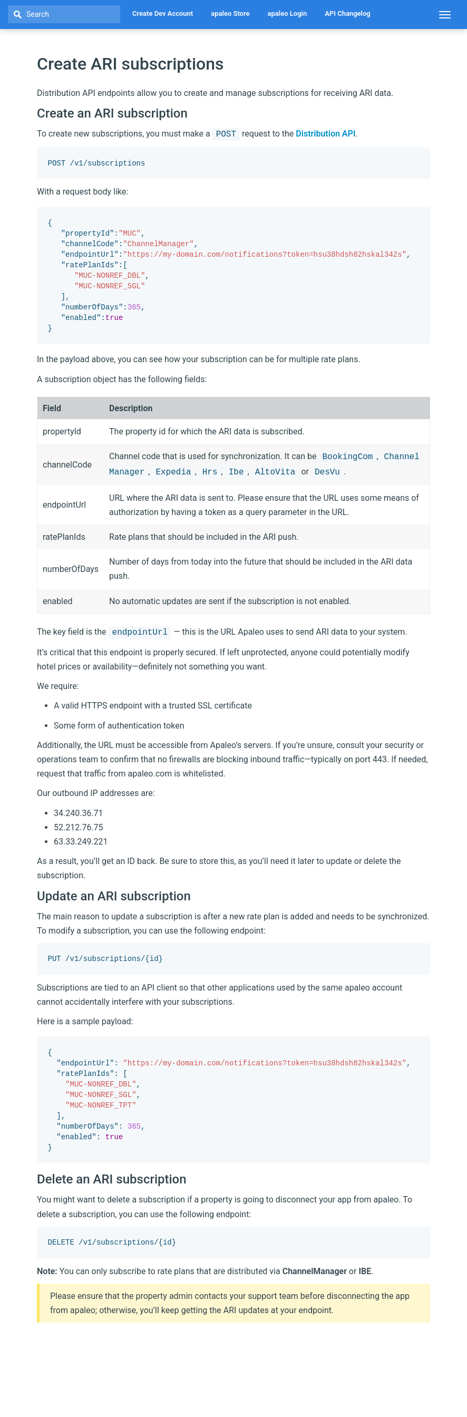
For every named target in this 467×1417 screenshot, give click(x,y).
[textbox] (64, 14)
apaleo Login (287, 13)
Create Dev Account (162, 13)
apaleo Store (230, 13)
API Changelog (348, 13)
